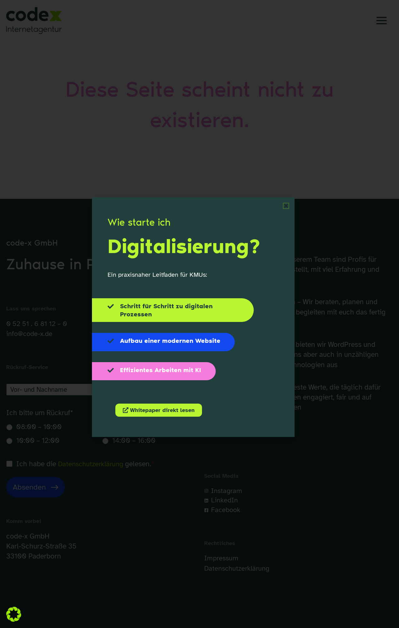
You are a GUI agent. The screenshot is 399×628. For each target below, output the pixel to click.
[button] (13, 614)
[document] (199, 314)
